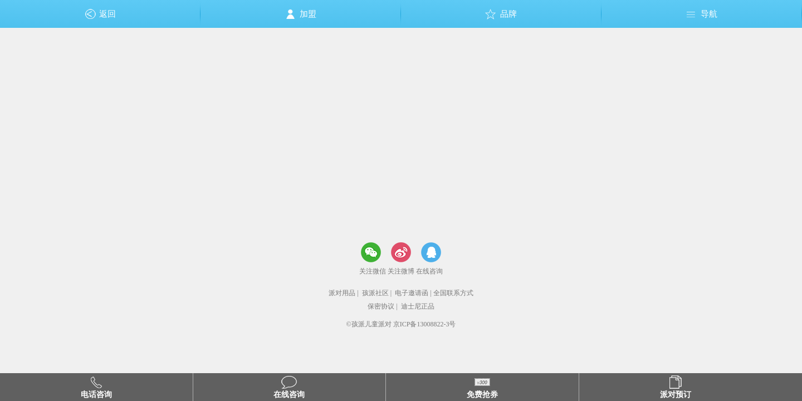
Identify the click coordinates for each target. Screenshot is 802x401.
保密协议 (381, 306)
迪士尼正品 (417, 306)
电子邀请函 (411, 293)
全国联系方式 (453, 293)
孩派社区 (375, 293)
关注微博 (401, 271)
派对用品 (342, 293)
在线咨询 (429, 271)
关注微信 (372, 271)
